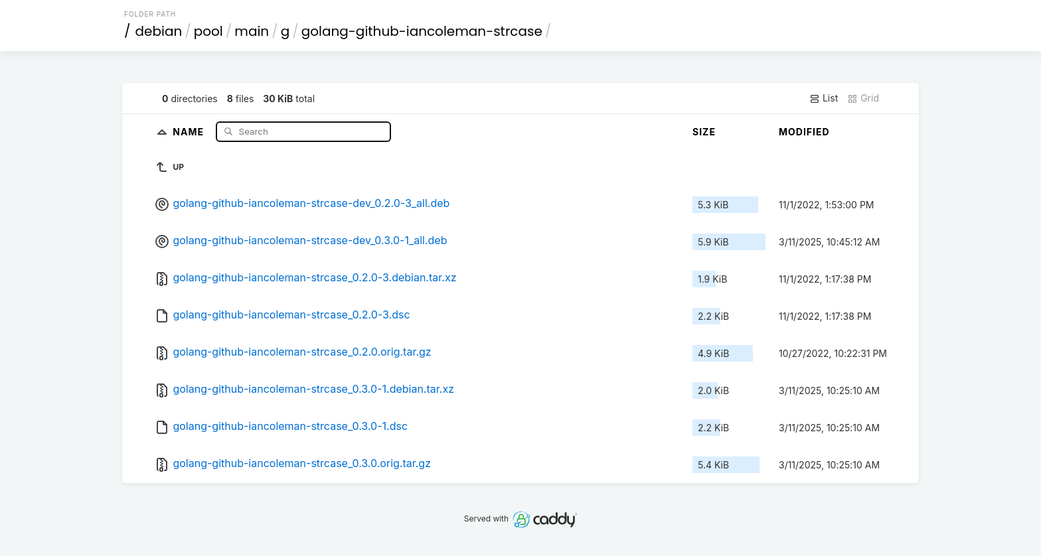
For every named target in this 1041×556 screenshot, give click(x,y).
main (251, 31)
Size (704, 131)
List (823, 98)
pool (208, 31)
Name (189, 131)
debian (159, 31)
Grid (863, 98)
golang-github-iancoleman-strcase (421, 31)
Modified (804, 131)
